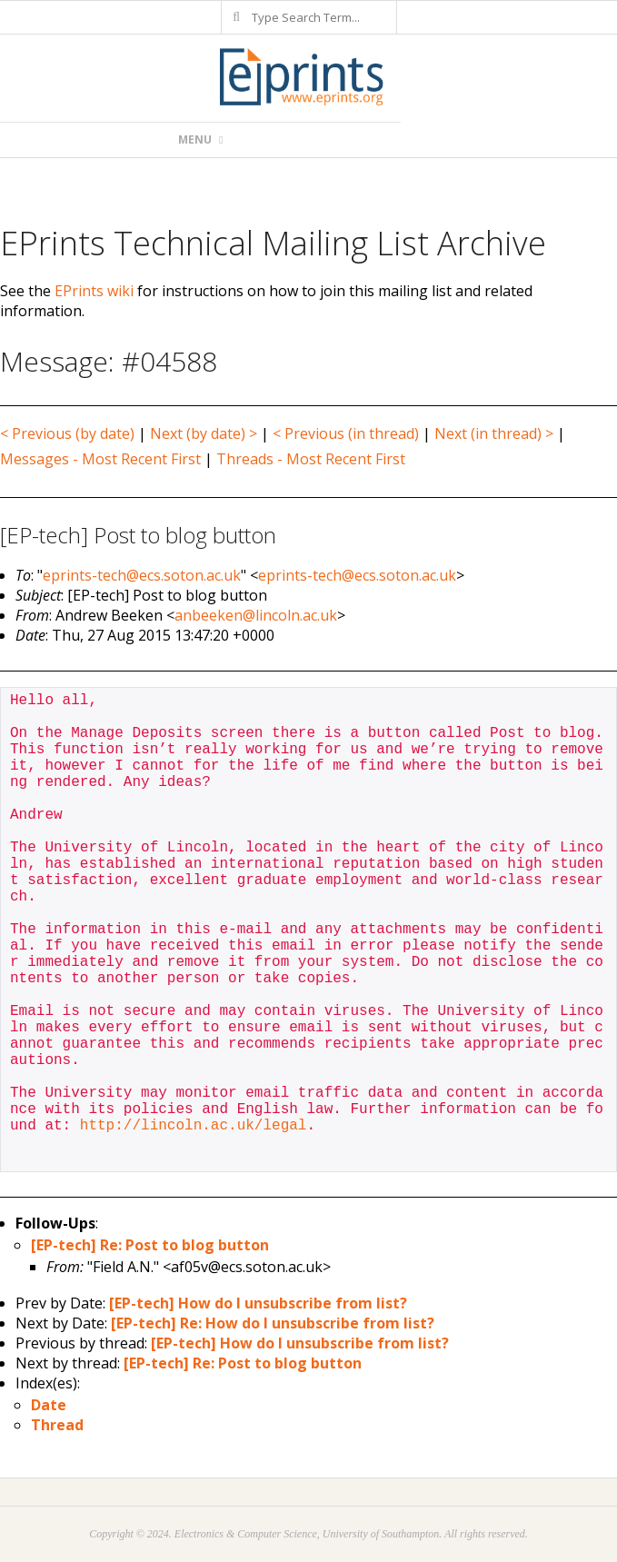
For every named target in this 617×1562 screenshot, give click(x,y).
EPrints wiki (94, 291)
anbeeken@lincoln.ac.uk (255, 615)
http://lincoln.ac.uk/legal (193, 1126)
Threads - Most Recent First (310, 459)
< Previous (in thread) (346, 433)
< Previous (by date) (67, 433)
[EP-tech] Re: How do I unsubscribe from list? (272, 1323)
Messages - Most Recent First (100, 459)
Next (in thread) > (493, 433)
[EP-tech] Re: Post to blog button (150, 1245)
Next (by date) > (203, 433)
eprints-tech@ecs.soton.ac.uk (142, 575)
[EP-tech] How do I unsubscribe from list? (258, 1303)
